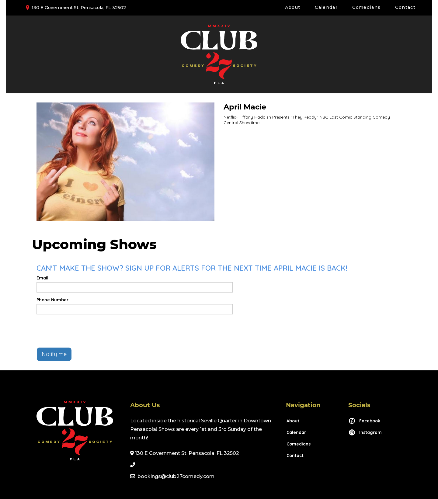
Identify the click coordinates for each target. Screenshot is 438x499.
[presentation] (82, 331)
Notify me (54, 354)
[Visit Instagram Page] (365, 432)
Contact (405, 7)
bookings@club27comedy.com (175, 476)
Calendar (326, 7)
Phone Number (52, 300)
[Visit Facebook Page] (364, 421)
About (293, 7)
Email (42, 278)
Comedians (366, 7)
